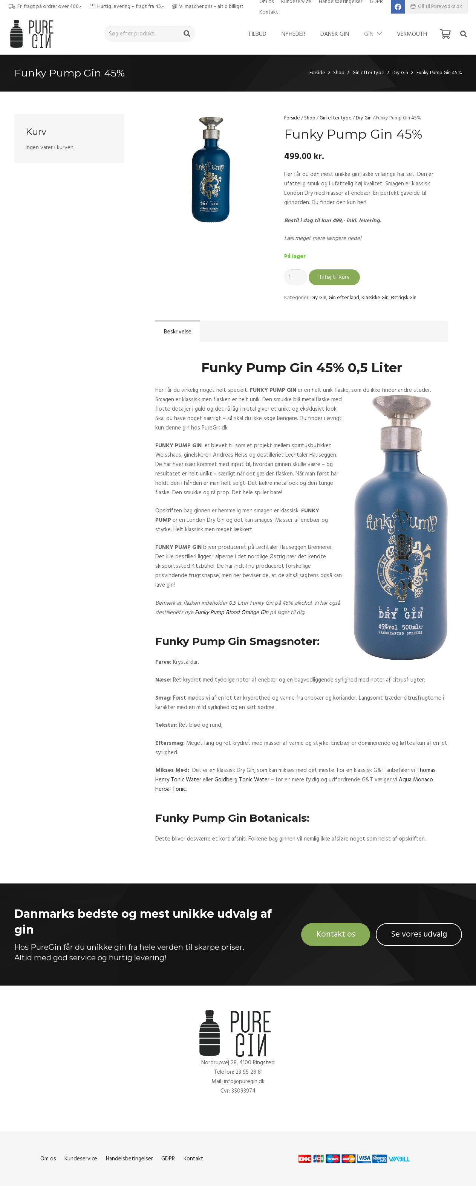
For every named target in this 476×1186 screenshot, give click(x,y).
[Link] (34, 34)
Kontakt (268, 12)
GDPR (168, 1159)
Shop (338, 72)
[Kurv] (445, 34)
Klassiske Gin (375, 297)
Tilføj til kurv (334, 277)
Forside (317, 72)
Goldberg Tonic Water (241, 780)
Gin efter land (344, 297)
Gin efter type (368, 72)
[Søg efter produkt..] (149, 34)
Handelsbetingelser (129, 1159)
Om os (48, 1159)
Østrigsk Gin (403, 297)
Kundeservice (80, 1159)
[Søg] (187, 34)
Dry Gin (400, 72)
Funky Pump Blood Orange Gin (231, 612)
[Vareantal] (296, 277)
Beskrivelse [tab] (177, 332)
